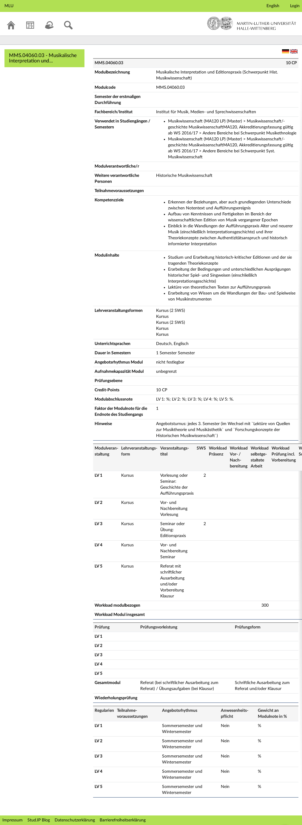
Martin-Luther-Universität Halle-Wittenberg (251, 23)
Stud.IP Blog (38, 820)
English (272, 6)
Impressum (12, 820)
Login (295, 6)
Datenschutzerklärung (75, 820)
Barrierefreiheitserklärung (123, 820)
